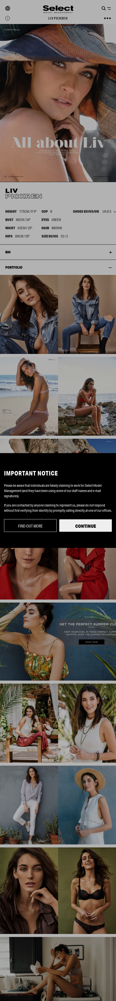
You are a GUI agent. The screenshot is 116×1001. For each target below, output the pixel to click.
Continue (85, 526)
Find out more (30, 526)
